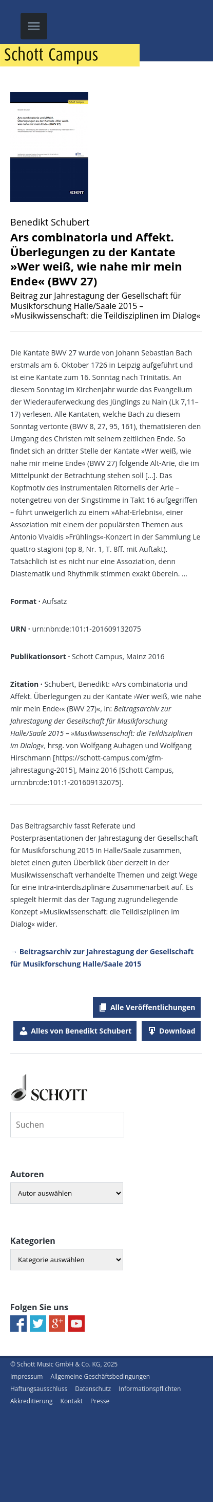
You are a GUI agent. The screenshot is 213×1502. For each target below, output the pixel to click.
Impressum (26, 1376)
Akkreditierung (31, 1401)
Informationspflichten (150, 1388)
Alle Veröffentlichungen (153, 1007)
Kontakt (72, 1401)
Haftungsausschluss (38, 1388)
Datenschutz (93, 1388)
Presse (99, 1401)
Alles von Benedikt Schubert (81, 1031)
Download (177, 1031)
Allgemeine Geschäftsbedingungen (100, 1376)
